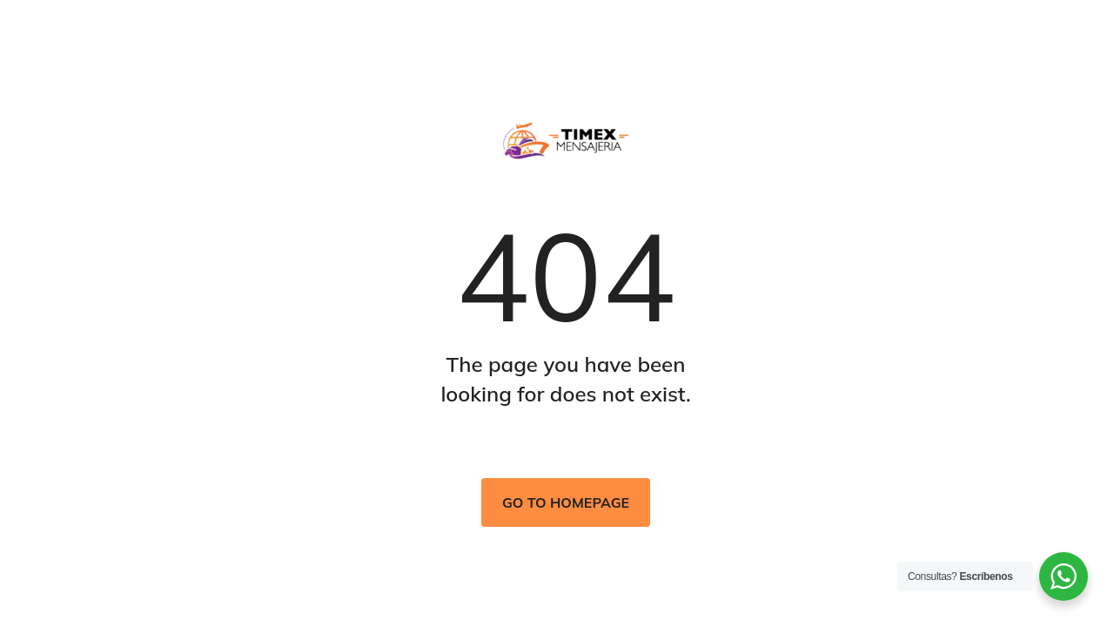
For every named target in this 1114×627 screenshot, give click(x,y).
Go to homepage (565, 502)
